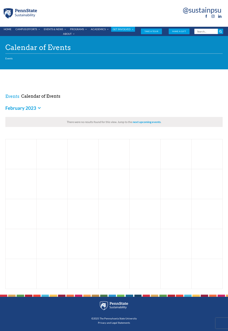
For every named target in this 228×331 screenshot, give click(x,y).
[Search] (220, 31)
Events (12, 96)
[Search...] (206, 31)
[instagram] (213, 16)
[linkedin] (219, 16)
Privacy (102, 322)
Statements (123, 322)
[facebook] (206, 16)
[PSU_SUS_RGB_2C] (20, 9)
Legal (114, 322)
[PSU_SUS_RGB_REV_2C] (114, 302)
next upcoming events (147, 122)
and (109, 322)
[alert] (114, 122)
